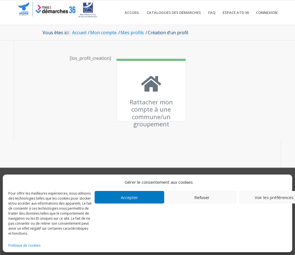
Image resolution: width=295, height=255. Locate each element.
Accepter (129, 197)
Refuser (202, 197)
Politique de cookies (24, 245)
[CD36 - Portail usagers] (55, 12)
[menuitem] (132, 12)
